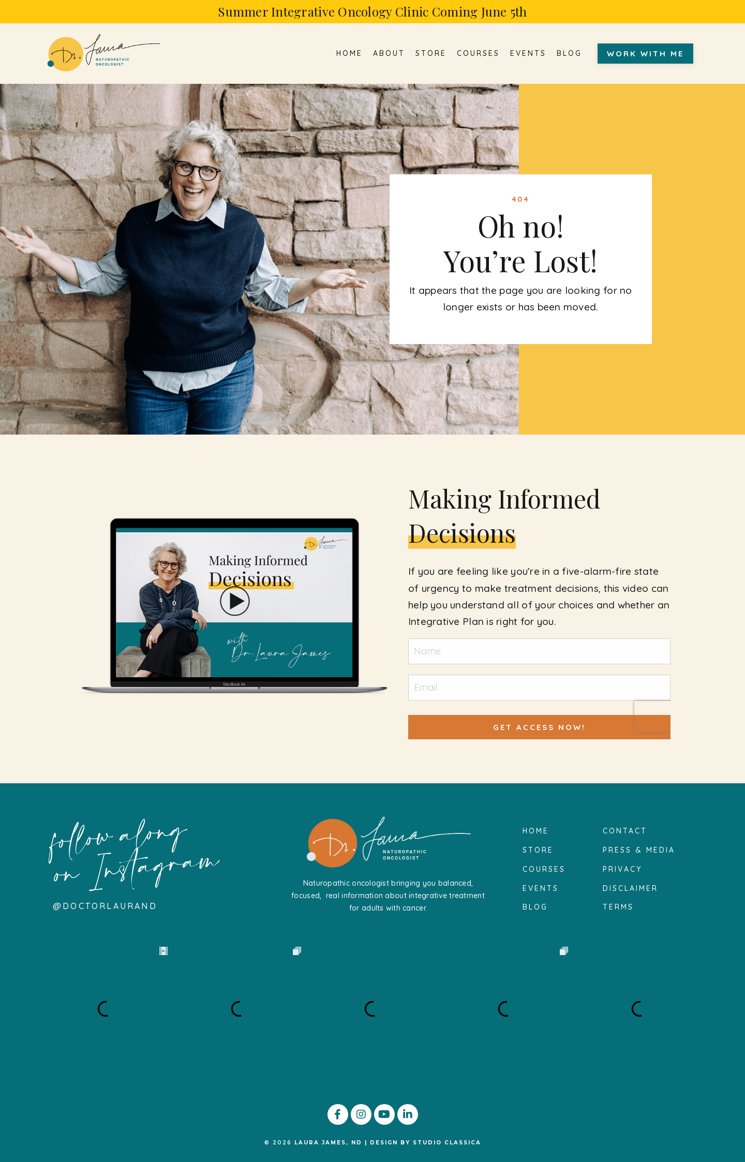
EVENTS (528, 53)
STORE (430, 53)
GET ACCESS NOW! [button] (539, 727)
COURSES (478, 53)
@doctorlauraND (105, 906)
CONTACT (625, 831)
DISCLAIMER (630, 888)
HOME (349, 53)
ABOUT (389, 53)
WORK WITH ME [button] (645, 53)
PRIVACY (622, 869)
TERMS (618, 907)
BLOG (569, 53)
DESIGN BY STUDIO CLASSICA (425, 1142)
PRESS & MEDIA (639, 850)
